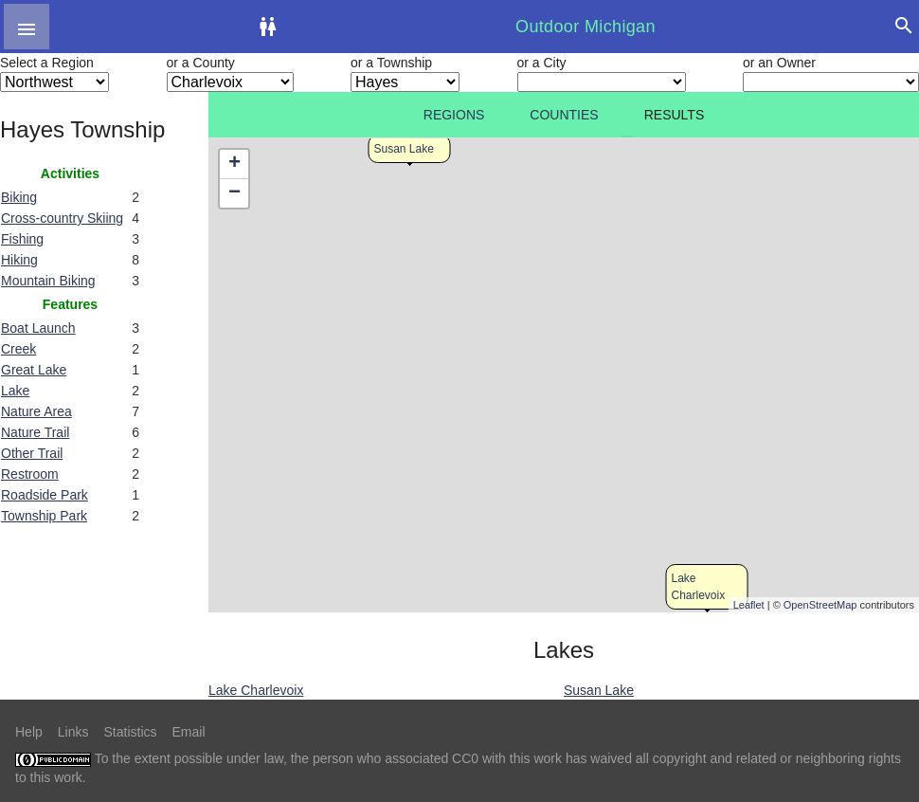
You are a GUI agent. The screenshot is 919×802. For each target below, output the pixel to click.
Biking (19, 197)
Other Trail (32, 453)
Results (674, 114)
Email (189, 731)
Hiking (19, 259)
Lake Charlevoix (255, 690)
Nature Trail (35, 432)
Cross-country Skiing (62, 218)
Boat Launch (38, 328)
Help (29, 731)
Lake (15, 390)
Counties (564, 114)
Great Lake (33, 369)
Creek (18, 348)
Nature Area (36, 411)
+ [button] (234, 164)
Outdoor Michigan (585, 26)
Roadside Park (44, 494)
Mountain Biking (48, 280)
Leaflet (749, 605)
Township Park (44, 515)
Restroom (30, 474)
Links (73, 731)
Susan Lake (404, 148)
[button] (26, 26)
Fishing (22, 238)
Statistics (129, 731)
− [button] (234, 193)
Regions (454, 114)
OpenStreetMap (820, 605)
